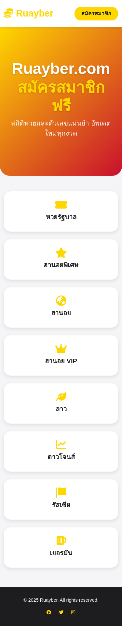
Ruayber (28, 13)
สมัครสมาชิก (96, 13)
